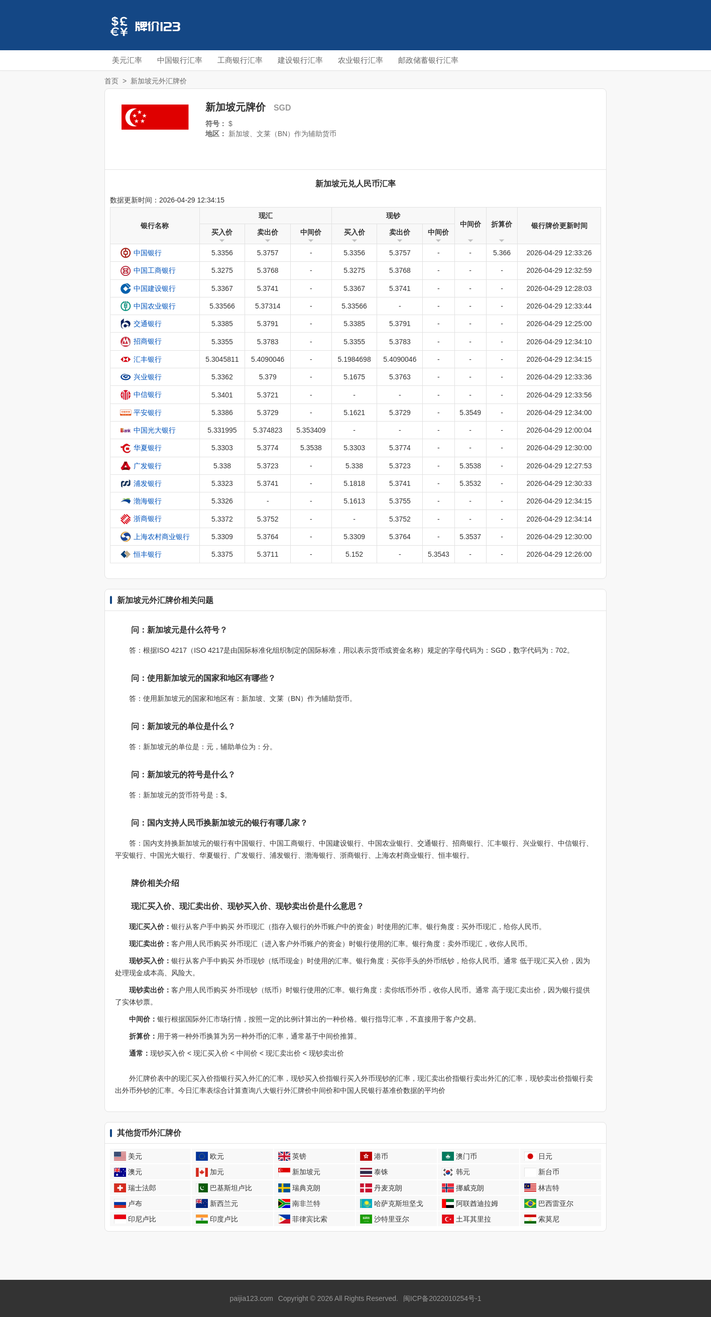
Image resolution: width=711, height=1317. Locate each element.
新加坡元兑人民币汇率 (355, 183)
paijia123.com (251, 1298)
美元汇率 (127, 60)
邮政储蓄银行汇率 (428, 60)
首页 (111, 81)
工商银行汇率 (240, 60)
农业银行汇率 (360, 60)
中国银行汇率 (179, 60)
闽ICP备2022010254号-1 (442, 1298)
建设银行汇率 (300, 60)
